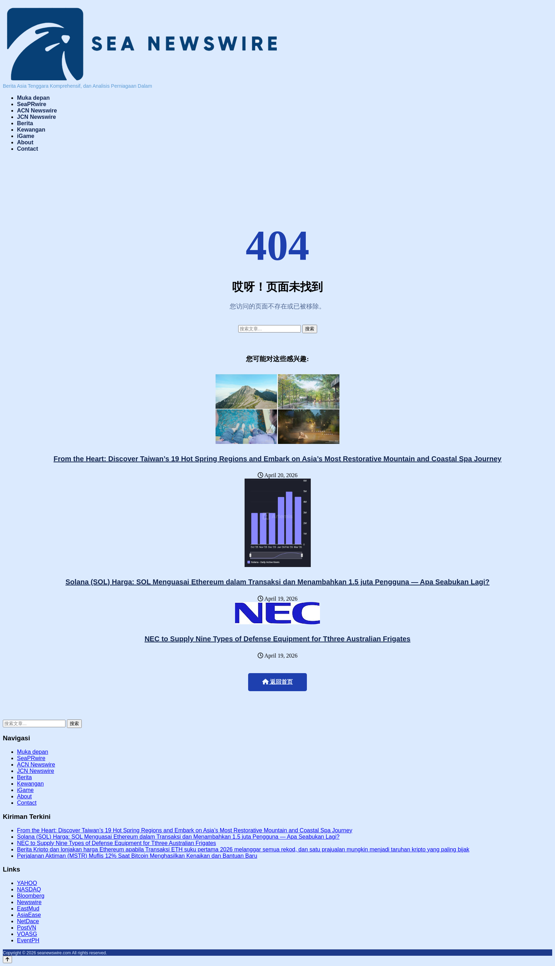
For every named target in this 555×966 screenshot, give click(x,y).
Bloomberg (30, 896)
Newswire (29, 902)
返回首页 (277, 682)
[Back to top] (7, 959)
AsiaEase (29, 915)
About (25, 142)
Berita (25, 123)
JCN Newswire (36, 117)
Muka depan (33, 98)
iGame (25, 136)
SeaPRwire (31, 104)
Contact (27, 149)
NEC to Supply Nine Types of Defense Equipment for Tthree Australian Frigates (277, 639)
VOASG (27, 934)
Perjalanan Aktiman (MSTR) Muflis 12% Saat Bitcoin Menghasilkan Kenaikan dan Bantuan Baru (137, 856)
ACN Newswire (37, 111)
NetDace (28, 921)
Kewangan (31, 130)
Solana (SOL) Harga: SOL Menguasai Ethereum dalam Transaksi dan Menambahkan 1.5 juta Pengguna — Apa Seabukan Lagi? (277, 582)
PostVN (26, 928)
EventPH (28, 940)
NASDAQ (29, 889)
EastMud (28, 909)
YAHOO (27, 883)
